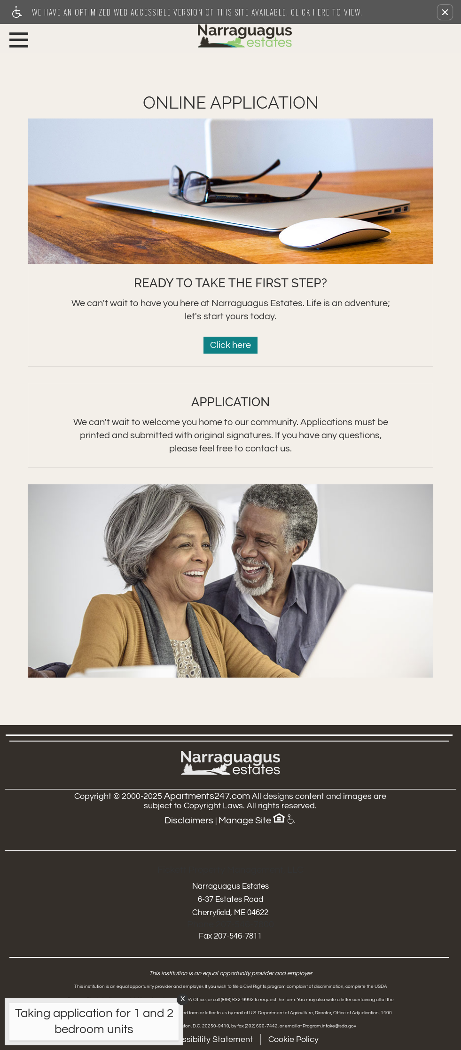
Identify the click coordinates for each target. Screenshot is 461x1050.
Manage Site (245, 820)
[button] (445, 12)
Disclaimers (188, 820)
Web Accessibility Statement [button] (198, 1039)
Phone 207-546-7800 (230, 924)
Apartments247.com (207, 796)
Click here (230, 345)
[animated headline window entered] (91, 1024)
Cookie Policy (293, 1039)
